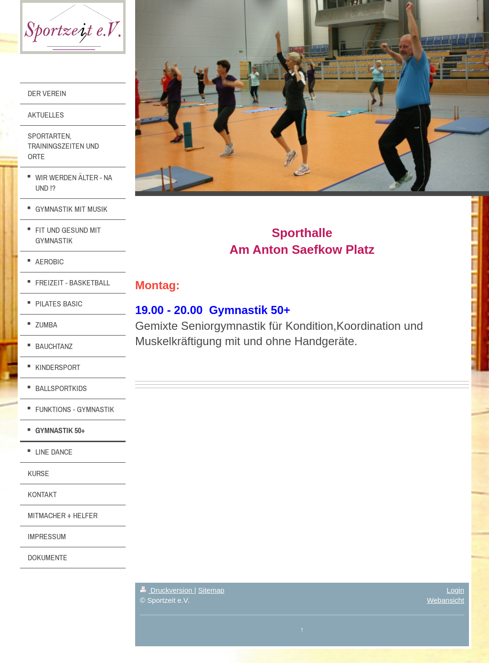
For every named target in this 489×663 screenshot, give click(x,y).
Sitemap (211, 590)
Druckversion (167, 590)
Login (455, 590)
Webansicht (445, 600)
